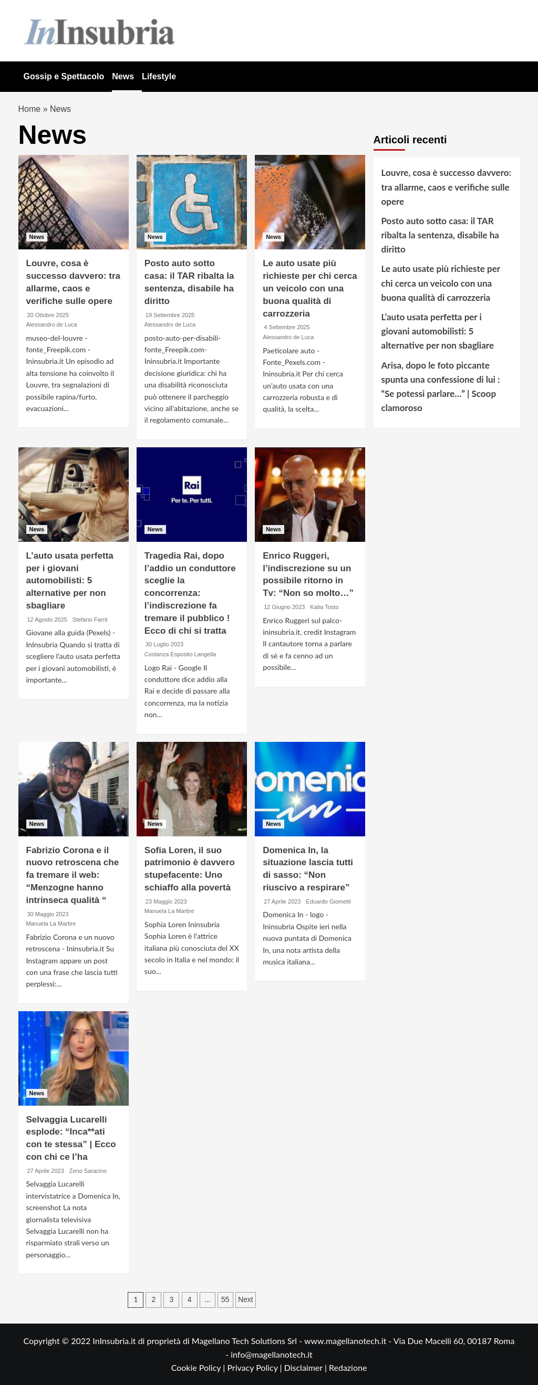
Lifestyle (159, 76)
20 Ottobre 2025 (48, 315)
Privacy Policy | (255, 1367)
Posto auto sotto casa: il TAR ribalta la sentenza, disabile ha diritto (440, 235)
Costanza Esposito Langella (180, 654)
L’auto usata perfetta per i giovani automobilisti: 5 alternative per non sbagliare (69, 581)
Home (29, 108)
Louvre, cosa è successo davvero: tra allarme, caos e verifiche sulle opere (446, 186)
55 (225, 1299)
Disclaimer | (306, 1367)
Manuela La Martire (51, 923)
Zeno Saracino (88, 1171)
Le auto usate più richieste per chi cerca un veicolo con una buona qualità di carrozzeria (310, 288)
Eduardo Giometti (328, 901)
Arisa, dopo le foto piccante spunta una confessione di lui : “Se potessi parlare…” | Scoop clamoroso (440, 387)
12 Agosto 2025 (47, 619)
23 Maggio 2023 (166, 901)
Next (245, 1299)
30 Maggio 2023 (48, 914)
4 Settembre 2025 (286, 327)
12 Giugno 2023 (284, 607)
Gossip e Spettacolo (64, 76)
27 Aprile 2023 (282, 901)
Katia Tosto (324, 607)
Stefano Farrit (90, 619)
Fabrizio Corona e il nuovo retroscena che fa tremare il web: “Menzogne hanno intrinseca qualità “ (72, 875)
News (123, 76)
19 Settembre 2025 (170, 315)
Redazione (348, 1367)
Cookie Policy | (199, 1367)
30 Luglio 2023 (164, 644)
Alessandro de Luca (51, 324)
